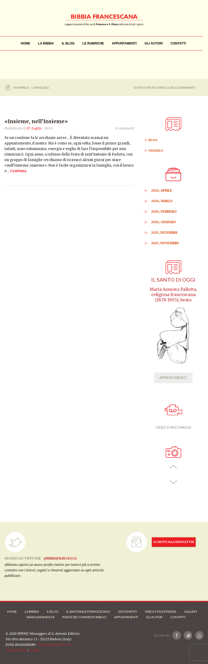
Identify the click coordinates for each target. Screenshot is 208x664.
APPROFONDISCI (173, 378)
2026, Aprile (161, 190)
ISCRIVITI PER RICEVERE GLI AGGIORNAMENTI (164, 87)
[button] (173, 467)
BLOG (153, 140)
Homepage (21, 87)
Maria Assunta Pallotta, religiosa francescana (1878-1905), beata (173, 294)
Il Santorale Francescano (88, 611)
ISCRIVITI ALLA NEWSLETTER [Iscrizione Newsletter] (173, 542)
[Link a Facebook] (176, 635)
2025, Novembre (165, 243)
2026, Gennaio (163, 222)
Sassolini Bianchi (40, 617)
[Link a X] (187, 635)
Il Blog (52, 611)
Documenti (127, 611)
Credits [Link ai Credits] (34, 650)
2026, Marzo (162, 201)
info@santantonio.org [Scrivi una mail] (54, 645)
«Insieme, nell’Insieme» (36, 121)
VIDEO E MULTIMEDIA (173, 417)
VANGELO (156, 150)
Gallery (190, 611)
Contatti (177, 617)
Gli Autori (154, 617)
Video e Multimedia (160, 611)
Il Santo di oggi (173, 280)
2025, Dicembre (164, 232)
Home (12, 611)
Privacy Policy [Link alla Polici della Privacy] (16, 650)
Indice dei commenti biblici (84, 617)
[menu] (93, 44)
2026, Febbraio (164, 211)
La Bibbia (32, 611)
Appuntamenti (126, 617)
